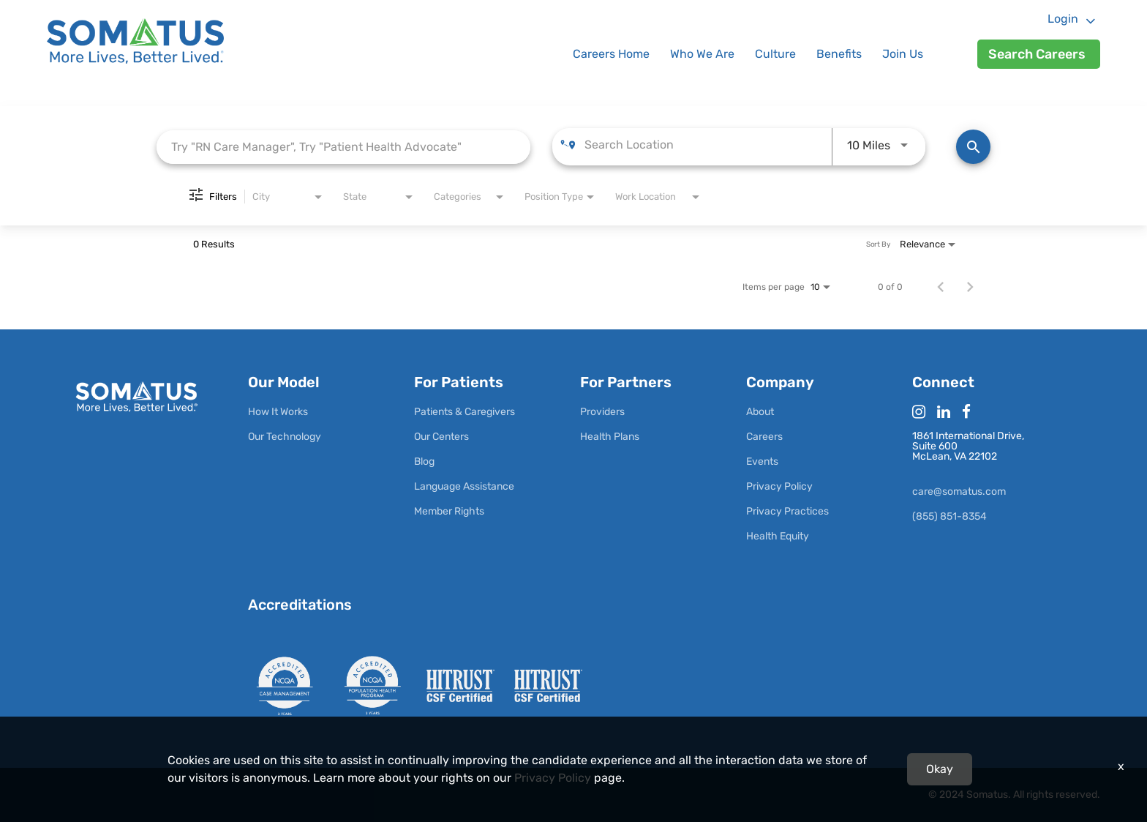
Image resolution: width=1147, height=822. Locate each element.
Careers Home (611, 54)
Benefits (839, 54)
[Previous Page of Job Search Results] (940, 287)
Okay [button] (939, 769)
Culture (775, 54)
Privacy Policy (552, 778)
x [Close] (1121, 766)
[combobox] (343, 147)
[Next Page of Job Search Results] (970, 287)
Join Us (902, 54)
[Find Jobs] (973, 147)
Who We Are (702, 54)
